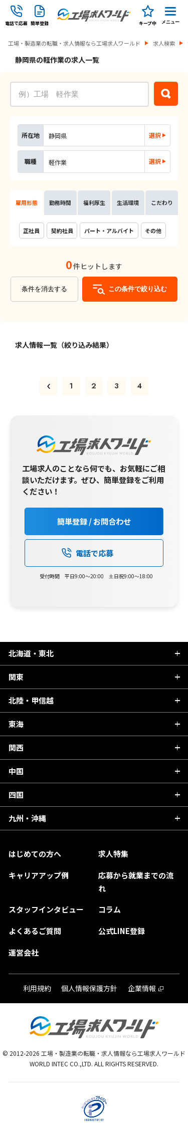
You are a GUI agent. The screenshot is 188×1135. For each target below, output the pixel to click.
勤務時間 (60, 202)
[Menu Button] (170, 15)
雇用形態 (27, 202)
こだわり (162, 202)
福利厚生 (94, 202)
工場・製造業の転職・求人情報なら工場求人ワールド (74, 43)
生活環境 (128, 202)
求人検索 (164, 43)
